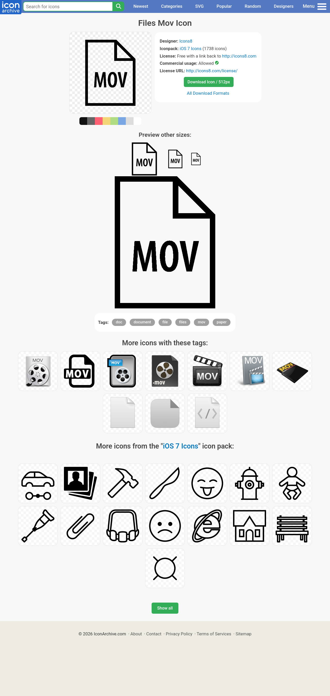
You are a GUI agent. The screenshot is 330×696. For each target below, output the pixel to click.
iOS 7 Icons (190, 48)
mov (201, 322)
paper (221, 322)
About (136, 633)
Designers (283, 6)
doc (119, 322)
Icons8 (185, 41)
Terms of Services (214, 633)
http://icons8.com (239, 56)
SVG (199, 6)
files (182, 322)
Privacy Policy (179, 633)
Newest (140, 6)
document (142, 322)
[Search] (118, 6)
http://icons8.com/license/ (212, 70)
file (165, 322)
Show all (165, 608)
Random (253, 6)
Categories (172, 6)
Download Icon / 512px (208, 81)
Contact (153, 633)
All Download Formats (208, 93)
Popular (224, 6)
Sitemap (244, 633)
